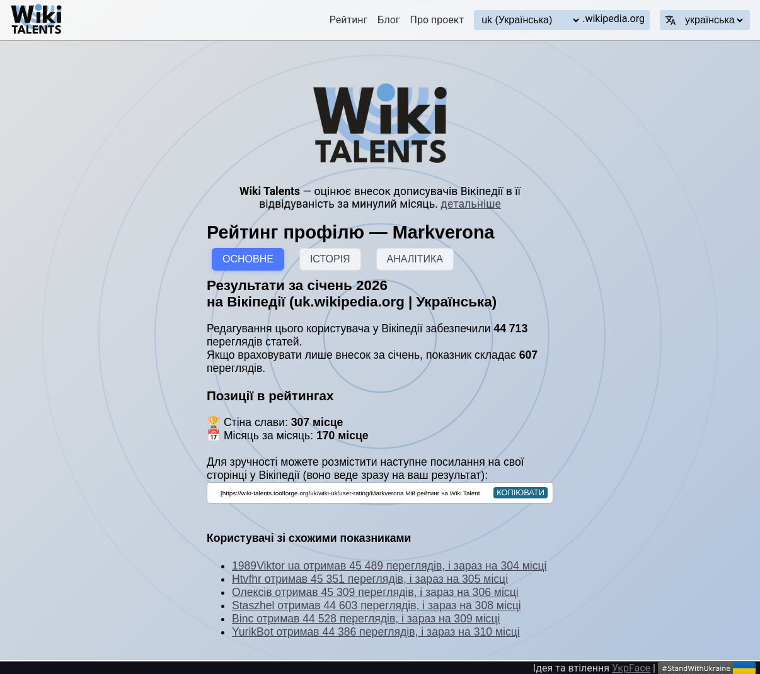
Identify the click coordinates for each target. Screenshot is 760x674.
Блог (388, 20)
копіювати (520, 492)
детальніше (470, 204)
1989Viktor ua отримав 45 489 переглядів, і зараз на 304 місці (389, 565)
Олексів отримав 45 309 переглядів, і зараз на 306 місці (375, 592)
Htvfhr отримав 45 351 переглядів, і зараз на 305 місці (370, 579)
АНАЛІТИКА (415, 259)
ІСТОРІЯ (330, 259)
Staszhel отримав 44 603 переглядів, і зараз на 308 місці (376, 605)
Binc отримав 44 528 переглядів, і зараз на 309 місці (366, 618)
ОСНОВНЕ (247, 259)
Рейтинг (349, 20)
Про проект (437, 20)
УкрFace (631, 668)
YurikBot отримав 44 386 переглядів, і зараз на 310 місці (376, 632)
